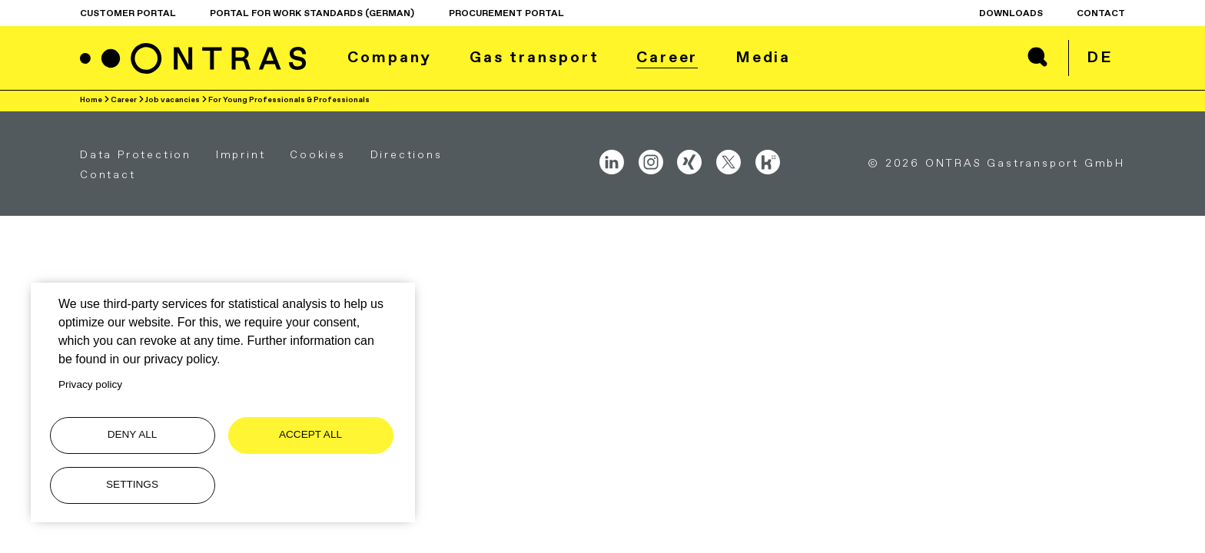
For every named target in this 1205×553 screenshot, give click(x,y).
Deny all (133, 434)
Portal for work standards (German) (312, 13)
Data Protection (135, 154)
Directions (406, 154)
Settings (132, 484)
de (1100, 57)
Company (389, 57)
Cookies (318, 154)
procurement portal (506, 13)
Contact (1101, 13)
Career (667, 57)
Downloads (1011, 13)
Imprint (241, 154)
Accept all (310, 434)
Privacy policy (90, 384)
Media (763, 57)
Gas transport (534, 57)
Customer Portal (128, 13)
